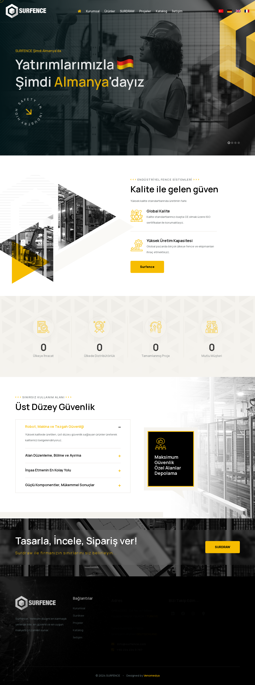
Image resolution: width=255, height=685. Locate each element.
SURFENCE (113, 675)
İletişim (177, 11)
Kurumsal (93, 11)
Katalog (161, 11)
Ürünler (109, 11)
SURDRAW (127, 11)
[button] (229, 143)
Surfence (147, 267)
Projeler (145, 11)
